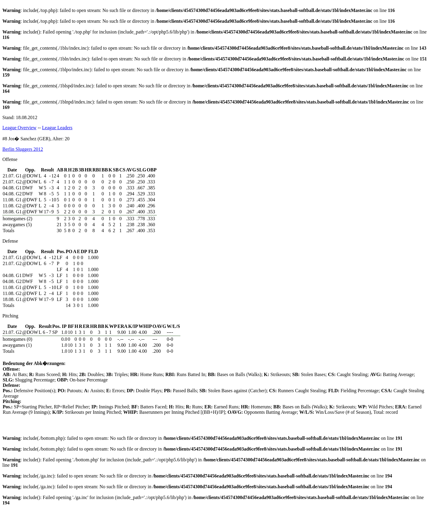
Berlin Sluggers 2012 (22, 149)
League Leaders (57, 127)
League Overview (19, 127)
